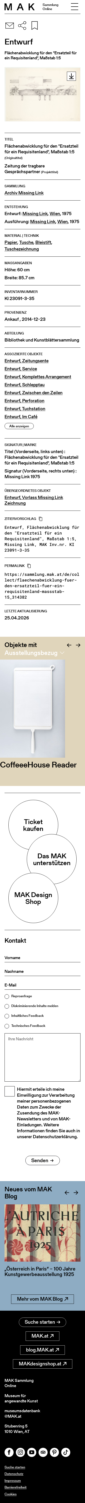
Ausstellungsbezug (31, 652)
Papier (11, 242)
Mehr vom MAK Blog (42, 1298)
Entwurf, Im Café (21, 417)
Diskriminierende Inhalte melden (34, 1005)
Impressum (13, 1480)
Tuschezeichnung (22, 249)
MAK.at (42, 1335)
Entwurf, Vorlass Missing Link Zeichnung (34, 500)
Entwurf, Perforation (24, 401)
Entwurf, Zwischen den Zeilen (34, 393)
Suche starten (42, 1322)
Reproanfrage (21, 996)
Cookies (11, 1494)
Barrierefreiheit (16, 1487)
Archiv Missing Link (24, 193)
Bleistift (43, 242)
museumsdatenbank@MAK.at (22, 1413)
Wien (55, 214)
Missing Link (35, 214)
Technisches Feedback (28, 1025)
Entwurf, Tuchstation (25, 409)
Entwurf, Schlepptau (25, 385)
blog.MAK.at (42, 1349)
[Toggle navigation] (74, 6)
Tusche (26, 242)
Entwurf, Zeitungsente (27, 361)
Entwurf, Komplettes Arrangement (38, 377)
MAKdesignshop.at (42, 1363)
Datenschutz (14, 1473)
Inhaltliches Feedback (27, 1015)
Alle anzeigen (19, 426)
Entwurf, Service (21, 369)
